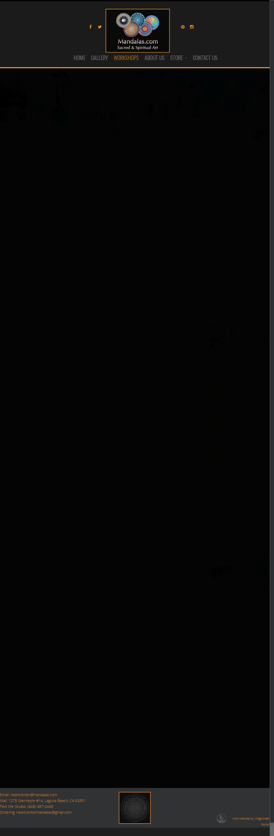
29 (256, 298)
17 (214, 289)
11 (222, 281)
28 (248, 264)
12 (231, 281)
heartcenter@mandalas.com (33, 794)
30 (265, 298)
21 (248, 289)
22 (256, 289)
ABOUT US (155, 57)
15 (256, 281)
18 (222, 289)
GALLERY (99, 57)
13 (239, 281)
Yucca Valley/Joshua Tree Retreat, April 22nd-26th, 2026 (61, 308)
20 (239, 289)
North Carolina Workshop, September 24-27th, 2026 (57, 341)
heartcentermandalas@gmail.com (43, 812)
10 (214, 281)
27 (239, 264)
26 (231, 264)
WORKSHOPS (126, 57)
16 (265, 281)
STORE (179, 57)
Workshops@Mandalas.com (116, 158)
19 (231, 289)
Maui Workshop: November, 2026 (37, 374)
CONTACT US (205, 57)
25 (222, 264)
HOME (79, 57)
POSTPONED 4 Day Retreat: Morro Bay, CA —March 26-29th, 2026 (72, 407)
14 (248, 281)
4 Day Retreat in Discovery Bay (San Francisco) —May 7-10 (64, 275)
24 (214, 264)
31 (214, 306)
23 (265, 289)
